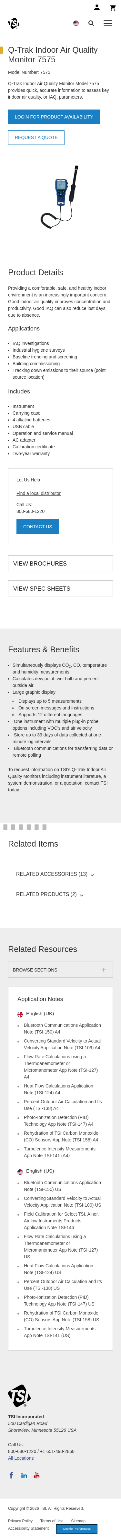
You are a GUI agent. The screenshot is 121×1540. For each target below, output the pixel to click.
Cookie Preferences (77, 1528)
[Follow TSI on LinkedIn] (24, 1475)
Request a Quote (36, 137)
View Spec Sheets (41, 588)
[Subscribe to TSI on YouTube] (37, 1475)
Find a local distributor (38, 493)
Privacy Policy (20, 1521)
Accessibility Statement (28, 1528)
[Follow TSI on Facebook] (11, 1475)
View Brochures (40, 563)
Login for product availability (54, 116)
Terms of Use (52, 1521)
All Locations (21, 1458)
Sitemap (78, 1521)
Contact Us (37, 526)
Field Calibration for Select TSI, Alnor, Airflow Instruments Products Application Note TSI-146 (61, 1220)
